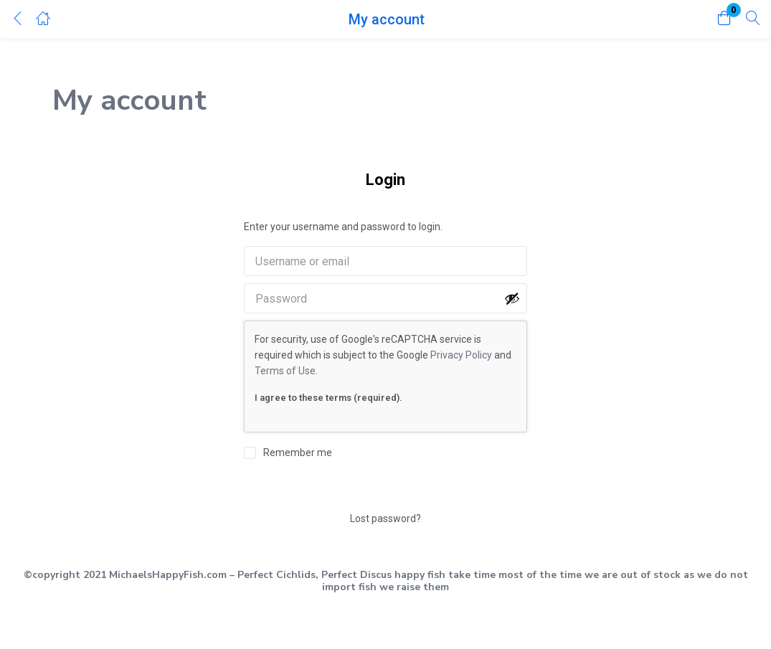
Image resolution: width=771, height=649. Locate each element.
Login (386, 489)
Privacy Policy (461, 355)
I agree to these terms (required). (328, 397)
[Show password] (512, 298)
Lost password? (385, 518)
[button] (724, 19)
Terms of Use (285, 370)
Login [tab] (385, 180)
